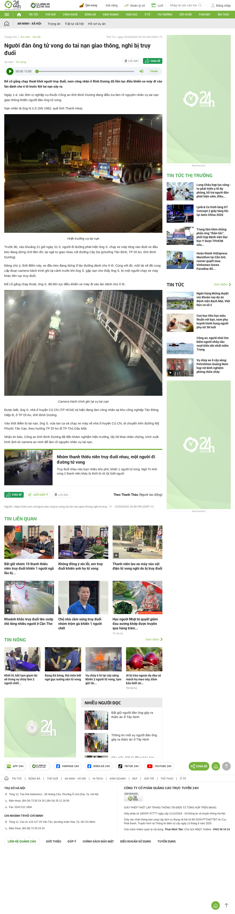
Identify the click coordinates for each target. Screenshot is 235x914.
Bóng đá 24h (98, 766)
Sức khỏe (185, 14)
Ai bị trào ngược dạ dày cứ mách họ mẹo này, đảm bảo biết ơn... (143, 679)
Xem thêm (152, 639)
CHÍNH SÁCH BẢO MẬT (98, 841)
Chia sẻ (155, 61)
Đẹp (135, 778)
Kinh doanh (111, 14)
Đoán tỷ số (134, 5)
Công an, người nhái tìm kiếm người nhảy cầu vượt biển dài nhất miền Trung (213, 343)
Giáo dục (132, 14)
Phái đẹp (204, 14)
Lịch (157, 5)
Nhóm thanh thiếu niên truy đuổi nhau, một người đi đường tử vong (106, 459)
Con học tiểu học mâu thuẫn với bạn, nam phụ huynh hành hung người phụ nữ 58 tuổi (212, 321)
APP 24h (15, 766)
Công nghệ (70, 14)
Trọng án (54, 23)
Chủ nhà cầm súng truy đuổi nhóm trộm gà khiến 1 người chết (80, 623)
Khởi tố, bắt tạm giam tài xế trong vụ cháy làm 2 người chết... (20, 679)
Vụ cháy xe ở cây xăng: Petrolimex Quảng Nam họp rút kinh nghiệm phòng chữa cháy (212, 365)
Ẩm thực (223, 14)
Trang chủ (10, 37)
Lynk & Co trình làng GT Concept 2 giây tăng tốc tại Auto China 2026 (212, 211)
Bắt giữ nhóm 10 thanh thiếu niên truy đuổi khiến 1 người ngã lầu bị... (29, 568)
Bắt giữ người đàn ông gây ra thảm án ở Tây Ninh (132, 715)
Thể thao (167, 778)
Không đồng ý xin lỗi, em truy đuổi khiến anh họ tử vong (80, 566)
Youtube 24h (159, 766)
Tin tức (33, 14)
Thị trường (164, 14)
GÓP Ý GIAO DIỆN (12, 855)
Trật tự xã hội (74, 23)
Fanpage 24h (67, 766)
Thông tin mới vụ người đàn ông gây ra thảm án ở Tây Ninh (134, 737)
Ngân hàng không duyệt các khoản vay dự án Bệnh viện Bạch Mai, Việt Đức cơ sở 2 (213, 299)
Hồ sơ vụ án (97, 23)
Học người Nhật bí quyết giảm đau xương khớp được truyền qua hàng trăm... (135, 623)
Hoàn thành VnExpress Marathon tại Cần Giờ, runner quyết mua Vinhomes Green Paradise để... (212, 261)
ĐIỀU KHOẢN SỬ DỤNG (135, 841)
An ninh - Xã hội (29, 23)
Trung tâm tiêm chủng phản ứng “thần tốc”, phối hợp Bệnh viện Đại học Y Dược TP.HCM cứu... (212, 237)
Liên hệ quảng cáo (22, 841)
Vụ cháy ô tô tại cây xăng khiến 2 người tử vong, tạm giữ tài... (103, 679)
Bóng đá (90, 14)
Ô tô (147, 14)
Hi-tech (98, 778)
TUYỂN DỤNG (166, 841)
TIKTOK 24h (128, 766)
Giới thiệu (53, 841)
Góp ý (72, 841)
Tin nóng (20, 62)
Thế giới (50, 14)
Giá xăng (112, 5)
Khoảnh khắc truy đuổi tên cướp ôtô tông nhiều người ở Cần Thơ (28, 621)
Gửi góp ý (38, 494)
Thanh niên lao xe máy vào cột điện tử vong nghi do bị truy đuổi (137, 566)
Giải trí (149, 778)
